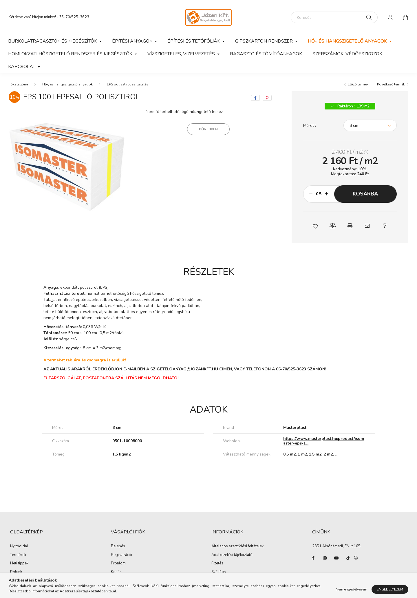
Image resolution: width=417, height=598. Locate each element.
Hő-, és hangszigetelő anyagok (67, 84)
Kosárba (365, 193)
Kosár (116, 572)
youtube (336, 558)
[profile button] (390, 17)
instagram (325, 558)
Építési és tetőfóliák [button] (194, 41)
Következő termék (391, 84)
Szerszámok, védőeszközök (347, 54)
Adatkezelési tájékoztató (232, 555)
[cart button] (405, 17)
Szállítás (218, 572)
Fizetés (217, 563)
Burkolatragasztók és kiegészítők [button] (53, 41)
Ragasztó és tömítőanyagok (266, 54)
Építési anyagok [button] (132, 41)
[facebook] (255, 98)
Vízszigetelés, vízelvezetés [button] (181, 54)
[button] (315, 226)
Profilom (118, 563)
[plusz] (326, 194)
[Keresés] (334, 17)
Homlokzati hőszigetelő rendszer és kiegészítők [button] (70, 54)
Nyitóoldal (19, 546)
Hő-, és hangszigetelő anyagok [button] (348, 41)
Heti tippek (19, 563)
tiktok (348, 558)
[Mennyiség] (318, 194)
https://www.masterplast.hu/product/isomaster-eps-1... (323, 441)
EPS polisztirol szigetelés (127, 84)
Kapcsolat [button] (22, 66)
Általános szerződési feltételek (237, 546)
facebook (313, 558)
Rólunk (16, 572)
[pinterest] (267, 98)
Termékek (18, 555)
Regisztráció (121, 555)
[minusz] (310, 194)
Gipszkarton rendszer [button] (264, 41)
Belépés (118, 546)
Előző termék (358, 84)
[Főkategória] (18, 84)
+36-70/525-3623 (73, 17)
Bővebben (208, 129)
